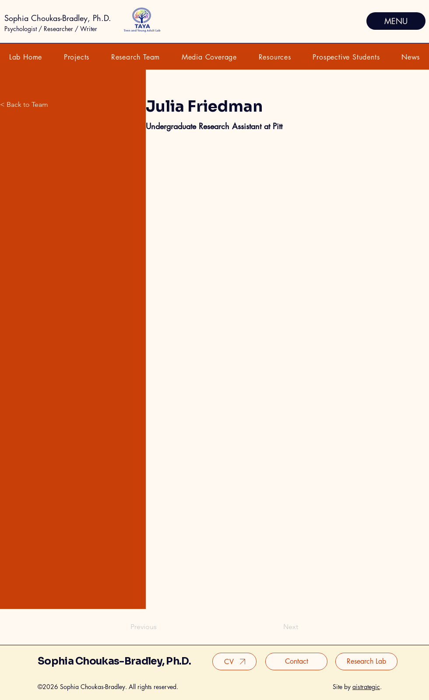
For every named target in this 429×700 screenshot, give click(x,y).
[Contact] (296, 661)
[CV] (234, 661)
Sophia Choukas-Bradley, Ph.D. (57, 18)
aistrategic (366, 686)
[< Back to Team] (54, 104)
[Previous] (144, 627)
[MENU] (395, 21)
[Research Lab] (366, 661)
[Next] (287, 627)
